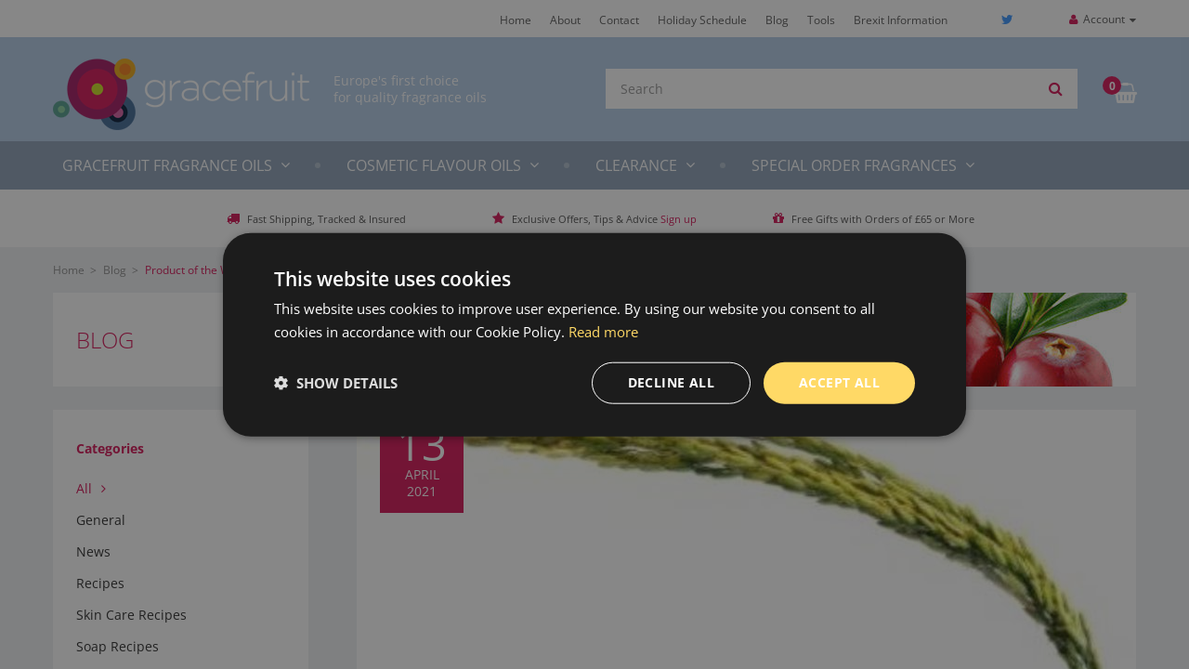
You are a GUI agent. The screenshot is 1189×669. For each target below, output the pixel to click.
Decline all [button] (671, 382)
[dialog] (594, 334)
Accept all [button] (839, 382)
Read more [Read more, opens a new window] (603, 331)
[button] (336, 382)
